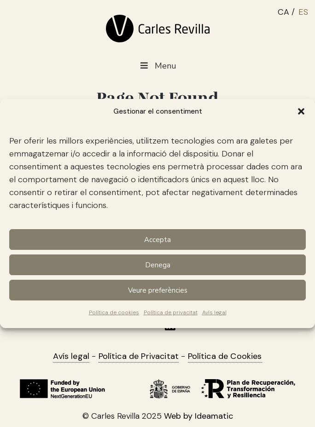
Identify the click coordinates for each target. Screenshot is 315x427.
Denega (157, 265)
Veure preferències (157, 290)
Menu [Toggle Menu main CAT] (157, 66)
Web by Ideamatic (198, 415)
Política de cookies (114, 312)
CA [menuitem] (283, 11)
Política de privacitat (171, 312)
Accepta (157, 239)
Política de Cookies (225, 356)
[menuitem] (288, 10)
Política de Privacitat (139, 356)
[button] (301, 111)
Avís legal (214, 312)
